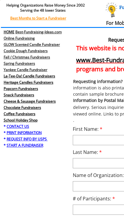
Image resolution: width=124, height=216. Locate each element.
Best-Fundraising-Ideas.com (38, 31)
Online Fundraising (19, 38)
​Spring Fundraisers (19, 63)
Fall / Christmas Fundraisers (27, 57)
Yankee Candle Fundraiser (25, 69)
